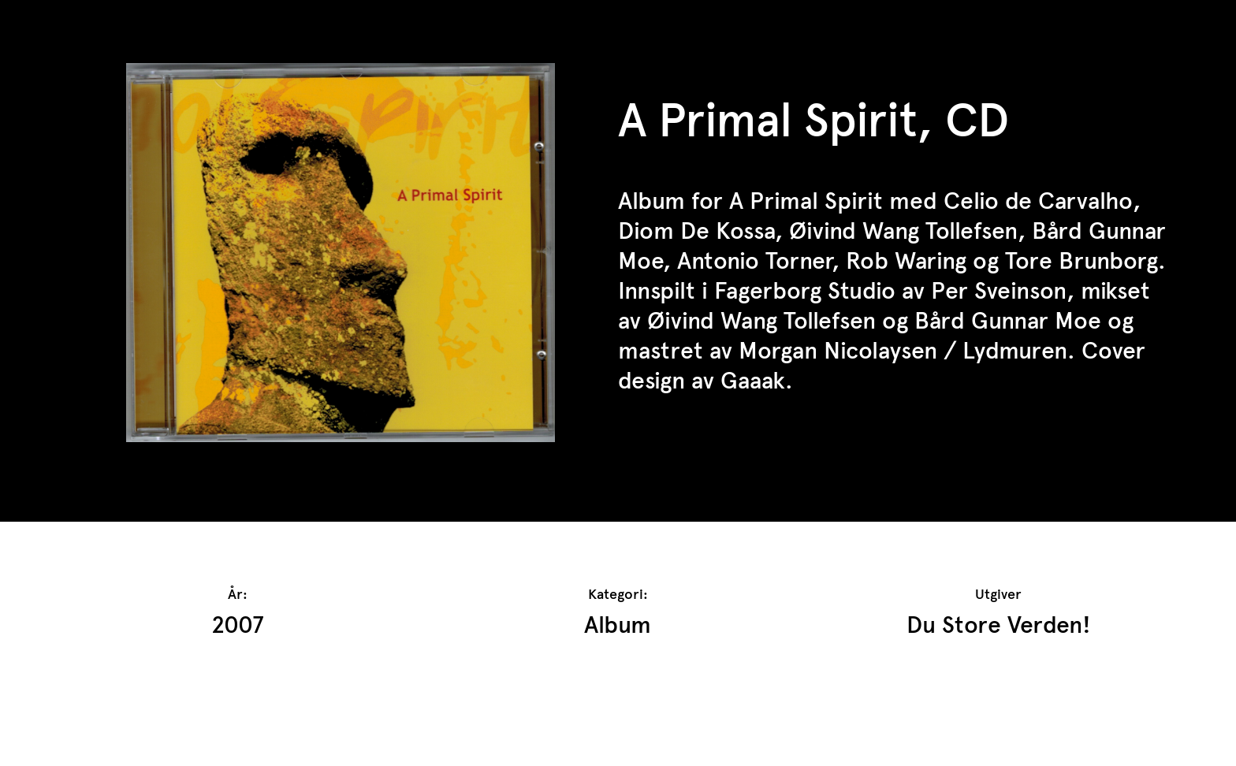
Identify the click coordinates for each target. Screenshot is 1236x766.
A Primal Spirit (806, 200)
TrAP (88, 22)
